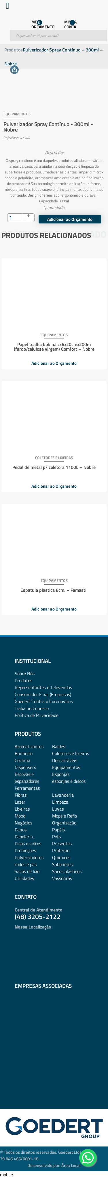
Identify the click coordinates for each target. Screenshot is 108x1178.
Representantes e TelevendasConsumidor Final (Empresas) (43, 691)
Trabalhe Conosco (32, 708)
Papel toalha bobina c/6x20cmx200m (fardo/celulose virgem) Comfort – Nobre (54, 346)
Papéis (58, 829)
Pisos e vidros (28, 843)
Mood (20, 815)
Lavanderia (63, 795)
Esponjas (60, 774)
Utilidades (24, 878)
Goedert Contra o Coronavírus (44, 701)
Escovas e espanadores (27, 778)
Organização (64, 822)
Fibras (20, 795)
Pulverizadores (29, 857)
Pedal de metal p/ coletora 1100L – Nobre (54, 467)
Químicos (61, 857)
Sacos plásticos (67, 871)
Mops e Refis (64, 815)
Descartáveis (64, 760)
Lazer (20, 801)
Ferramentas (27, 788)
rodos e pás (26, 864)
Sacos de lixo (27, 871)
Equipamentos (66, 767)
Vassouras (62, 878)
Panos (20, 829)
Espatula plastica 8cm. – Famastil (54, 590)
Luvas (58, 808)
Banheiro (24, 753)
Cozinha (22, 760)
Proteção (60, 850)
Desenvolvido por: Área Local (54, 1165)
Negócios (23, 822)
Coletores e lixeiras (70, 753)
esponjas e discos (69, 781)
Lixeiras (22, 808)
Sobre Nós (25, 673)
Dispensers (25, 767)
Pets (56, 836)
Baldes (58, 746)
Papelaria (24, 836)
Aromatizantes (29, 746)
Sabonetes (62, 864)
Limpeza (60, 801)
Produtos (13, 49)
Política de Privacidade (36, 715)
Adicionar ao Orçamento (54, 363)
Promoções (25, 850)
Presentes (62, 843)
